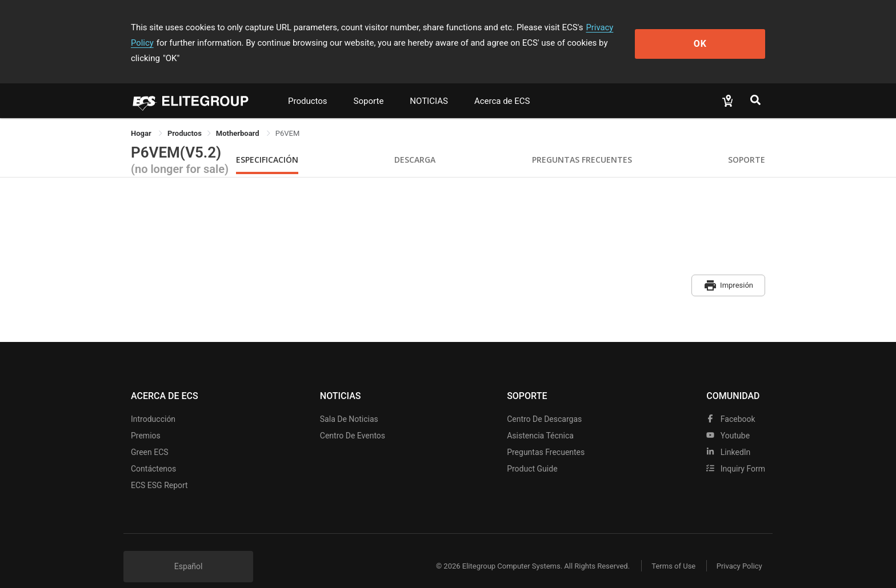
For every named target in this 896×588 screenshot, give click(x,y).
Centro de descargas (544, 401)
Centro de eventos (352, 418)
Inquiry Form (735, 451)
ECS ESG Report (159, 468)
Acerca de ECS (502, 85)
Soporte (369, 85)
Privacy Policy (612, 27)
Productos (307, 85)
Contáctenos (153, 451)
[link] (184, 118)
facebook (730, 401)
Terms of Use (671, 549)
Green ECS (150, 435)
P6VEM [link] (287, 118)
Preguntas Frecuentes (582, 144)
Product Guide (532, 451)
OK (718, 35)
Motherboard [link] (238, 118)
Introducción (153, 401)
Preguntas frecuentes (546, 435)
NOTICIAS (429, 85)
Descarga (414, 144)
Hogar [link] (142, 118)
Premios (146, 418)
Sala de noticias (349, 401)
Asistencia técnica (540, 418)
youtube (728, 418)
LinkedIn (728, 435)
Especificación (267, 144)
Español (188, 549)
